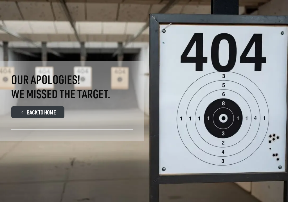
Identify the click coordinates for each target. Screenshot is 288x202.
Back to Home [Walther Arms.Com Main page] (38, 112)
